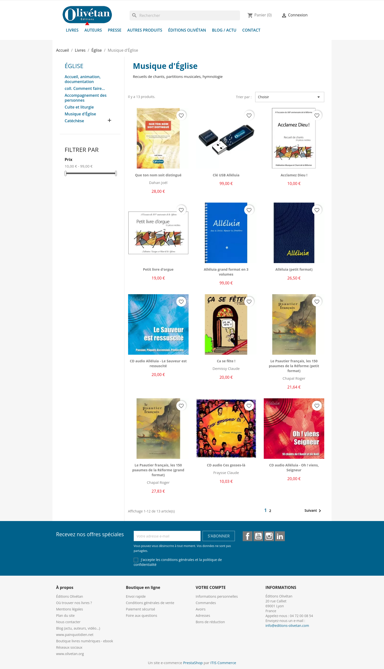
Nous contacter (68, 622)
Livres (72, 30)
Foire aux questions (141, 615)
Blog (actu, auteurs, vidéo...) (78, 628)
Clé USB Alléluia (226, 175)
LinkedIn (280, 536)
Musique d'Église (80, 114)
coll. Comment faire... (85, 88)
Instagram (269, 536)
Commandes (206, 602)
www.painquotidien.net (74, 634)
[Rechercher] (185, 15)
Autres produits (144, 30)
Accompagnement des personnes (86, 98)
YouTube (258, 536)
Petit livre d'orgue (158, 269)
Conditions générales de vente (150, 602)
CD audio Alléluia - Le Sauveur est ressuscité (158, 363)
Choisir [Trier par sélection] (290, 97)
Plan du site (65, 615)
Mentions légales (69, 609)
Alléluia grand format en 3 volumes (226, 272)
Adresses (203, 615)
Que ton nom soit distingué (158, 175)
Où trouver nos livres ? (74, 602)
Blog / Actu (224, 30)
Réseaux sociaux (69, 647)
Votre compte (211, 587)
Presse (114, 30)
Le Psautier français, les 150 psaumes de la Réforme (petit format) (294, 366)
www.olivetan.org (70, 653)
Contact (251, 30)
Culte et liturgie (79, 107)
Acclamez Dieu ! (294, 175)
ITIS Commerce (223, 662)
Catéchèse (74, 120)
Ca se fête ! (226, 361)
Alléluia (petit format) (294, 269)
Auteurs (93, 30)
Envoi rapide (136, 596)
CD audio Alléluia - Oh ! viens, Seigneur (294, 467)
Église (74, 66)
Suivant (313, 511)
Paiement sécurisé (140, 609)
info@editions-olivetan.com (287, 625)
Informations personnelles (217, 596)
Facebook (247, 536)
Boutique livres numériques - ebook (84, 641)
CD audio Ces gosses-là (226, 465)
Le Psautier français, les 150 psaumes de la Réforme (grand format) (158, 470)
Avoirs (200, 609)
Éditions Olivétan (187, 30)
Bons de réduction (210, 622)
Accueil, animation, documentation (83, 79)
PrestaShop (193, 662)
